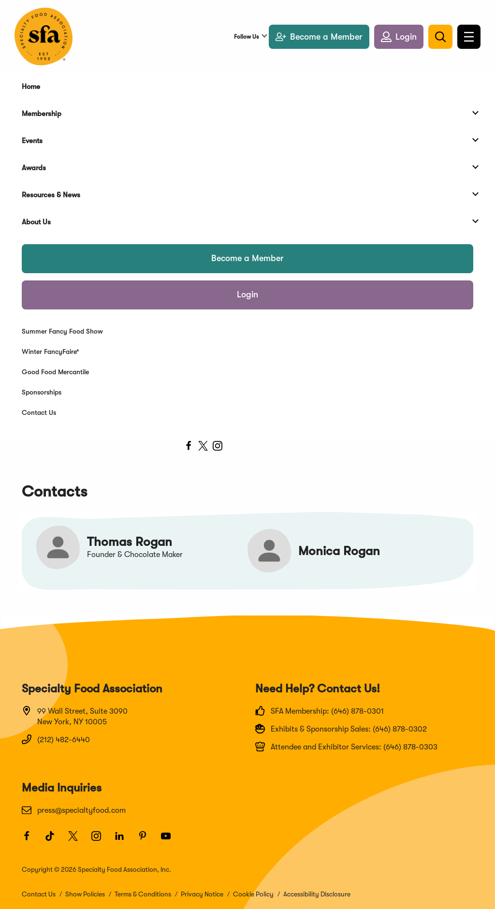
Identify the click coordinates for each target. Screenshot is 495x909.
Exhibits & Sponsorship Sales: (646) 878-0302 (341, 728)
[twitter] (203, 447)
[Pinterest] (147, 840)
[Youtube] (170, 840)
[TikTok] (54, 840)
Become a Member (247, 258)
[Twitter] (77, 840)
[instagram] (217, 447)
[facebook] (188, 447)
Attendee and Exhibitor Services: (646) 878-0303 (346, 746)
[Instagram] (100, 840)
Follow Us (246, 36)
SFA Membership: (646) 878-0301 (319, 711)
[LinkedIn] (124, 840)
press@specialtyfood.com (74, 810)
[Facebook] (31, 840)
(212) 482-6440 (56, 739)
